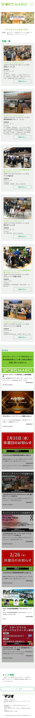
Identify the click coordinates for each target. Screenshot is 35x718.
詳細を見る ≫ (22, 81)
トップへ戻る (17, 689)
